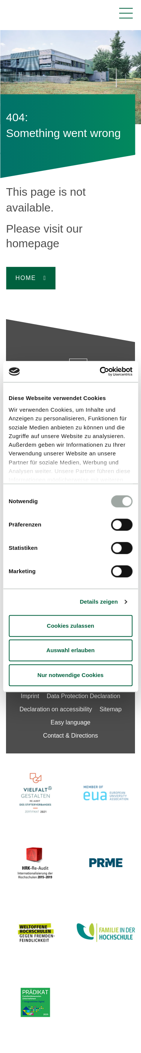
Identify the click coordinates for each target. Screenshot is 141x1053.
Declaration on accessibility (56, 709)
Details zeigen (99, 601)
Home (25, 278)
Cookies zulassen (70, 625)
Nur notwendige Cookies (71, 675)
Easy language (71, 722)
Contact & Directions (70, 735)
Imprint (30, 696)
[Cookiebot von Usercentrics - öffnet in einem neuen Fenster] (100, 371)
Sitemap (111, 709)
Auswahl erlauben (70, 650)
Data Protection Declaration (83, 696)
